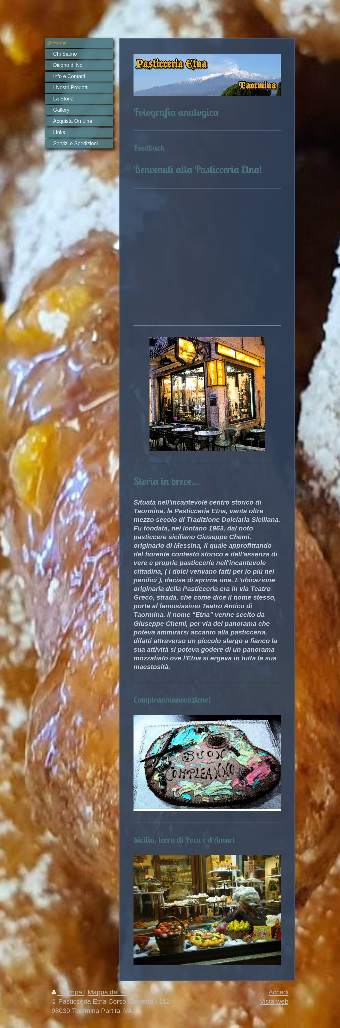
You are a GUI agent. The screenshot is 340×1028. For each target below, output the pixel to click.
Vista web (274, 1001)
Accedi (278, 992)
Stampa (68, 992)
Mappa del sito (109, 992)
